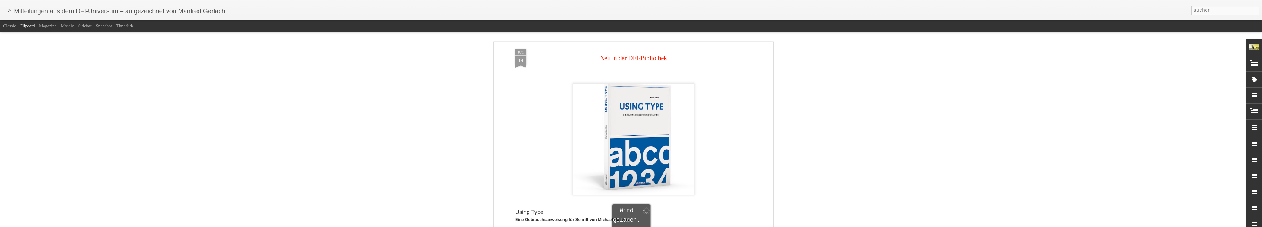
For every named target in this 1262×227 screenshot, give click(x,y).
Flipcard (27, 26)
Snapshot (104, 26)
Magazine (47, 26)
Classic (9, 26)
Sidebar (85, 26)
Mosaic (67, 26)
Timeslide (125, 26)
